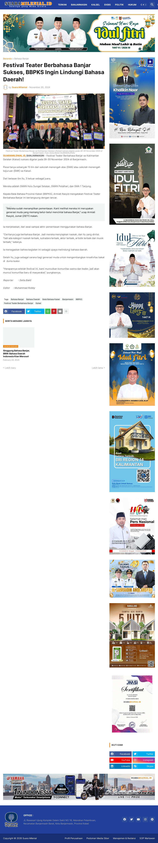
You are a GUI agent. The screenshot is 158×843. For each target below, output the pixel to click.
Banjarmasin (79, 4)
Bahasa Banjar (21, 58)
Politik (119, 4)
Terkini (62, 4)
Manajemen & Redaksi (124, 838)
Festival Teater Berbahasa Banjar (18, 303)
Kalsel (95, 4)
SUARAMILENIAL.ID (14, 155)
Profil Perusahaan (74, 838)
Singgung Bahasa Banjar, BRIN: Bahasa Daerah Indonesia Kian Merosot (16, 353)
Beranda (7, 58)
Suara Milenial (30, 838)
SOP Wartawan (147, 838)
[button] (144, 4)
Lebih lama (97, 367)
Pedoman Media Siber (98, 838)
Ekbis (107, 4)
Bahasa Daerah (33, 299)
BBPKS (79, 299)
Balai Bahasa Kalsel (51, 299)
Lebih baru (10, 367)
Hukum (132, 4)
